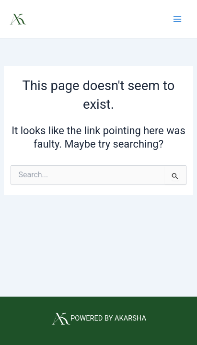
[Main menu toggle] (177, 19)
